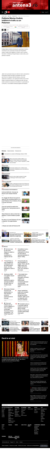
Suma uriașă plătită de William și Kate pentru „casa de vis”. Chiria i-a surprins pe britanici (38, 256)
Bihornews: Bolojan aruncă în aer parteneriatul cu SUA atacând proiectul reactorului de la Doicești (9, 309)
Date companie (5, 461)
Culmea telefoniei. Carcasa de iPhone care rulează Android (10, 208)
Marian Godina (11, 166)
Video (43, 12)
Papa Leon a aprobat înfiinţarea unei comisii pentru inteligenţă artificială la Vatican (38, 398)
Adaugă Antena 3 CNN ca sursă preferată (23, 27)
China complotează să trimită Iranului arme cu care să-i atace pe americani (38, 379)
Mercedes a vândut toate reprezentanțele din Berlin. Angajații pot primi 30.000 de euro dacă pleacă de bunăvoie (39, 391)
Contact (21, 457)
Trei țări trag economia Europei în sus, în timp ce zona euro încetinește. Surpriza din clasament (39, 358)
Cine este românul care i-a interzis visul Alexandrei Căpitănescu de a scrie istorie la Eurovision (19, 185)
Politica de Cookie (22, 461)
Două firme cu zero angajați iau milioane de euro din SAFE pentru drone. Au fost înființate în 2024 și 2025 (9, 281)
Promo (17, 457)
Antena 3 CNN (4, 16)
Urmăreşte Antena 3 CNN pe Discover (8, 27)
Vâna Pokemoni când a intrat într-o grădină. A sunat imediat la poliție (11, 230)
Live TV (46, 12)
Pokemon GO (14, 16)
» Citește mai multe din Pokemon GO (11, 241)
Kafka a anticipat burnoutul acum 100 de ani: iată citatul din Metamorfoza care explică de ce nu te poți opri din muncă (19, 200)
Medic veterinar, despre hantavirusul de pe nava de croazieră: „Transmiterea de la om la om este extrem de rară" (16, 256)
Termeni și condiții (13, 461)
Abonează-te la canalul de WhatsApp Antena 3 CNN (15, 169)
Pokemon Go (18, 166)
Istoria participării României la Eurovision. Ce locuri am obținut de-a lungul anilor (16, 250)
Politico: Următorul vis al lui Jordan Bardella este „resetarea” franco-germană (37, 365)
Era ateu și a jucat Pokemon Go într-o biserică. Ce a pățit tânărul (11, 236)
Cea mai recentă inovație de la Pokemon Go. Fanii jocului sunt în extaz (11, 223)
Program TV (12, 457)
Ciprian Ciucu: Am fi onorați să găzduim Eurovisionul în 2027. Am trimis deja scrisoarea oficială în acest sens (38, 385)
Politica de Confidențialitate (33, 461)
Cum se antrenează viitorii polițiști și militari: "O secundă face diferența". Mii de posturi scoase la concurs (15, 344)
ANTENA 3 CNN (21, 12)
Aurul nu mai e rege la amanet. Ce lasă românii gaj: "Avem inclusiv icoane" (18, 192)
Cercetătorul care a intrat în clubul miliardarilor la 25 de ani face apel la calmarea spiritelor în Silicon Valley (23, 268)
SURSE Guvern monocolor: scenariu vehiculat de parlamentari (38, 250)
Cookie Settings (44, 461)
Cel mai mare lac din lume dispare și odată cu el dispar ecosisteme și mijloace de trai (9, 268)
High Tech (9, 16)
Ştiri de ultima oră (5, 457)
